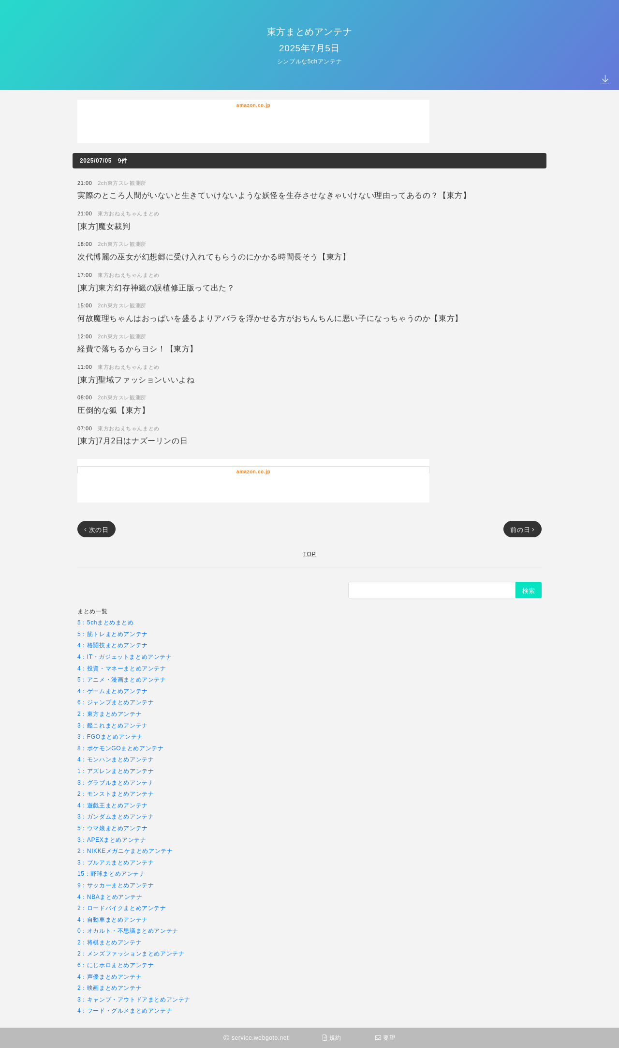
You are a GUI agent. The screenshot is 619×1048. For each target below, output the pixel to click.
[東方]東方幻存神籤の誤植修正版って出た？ (156, 287)
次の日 (96, 529)
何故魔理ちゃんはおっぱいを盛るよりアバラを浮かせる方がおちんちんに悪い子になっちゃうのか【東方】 (270, 317)
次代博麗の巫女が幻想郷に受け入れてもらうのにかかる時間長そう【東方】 (213, 256)
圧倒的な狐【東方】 (113, 409)
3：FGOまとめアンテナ (110, 736)
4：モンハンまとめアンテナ (115, 759)
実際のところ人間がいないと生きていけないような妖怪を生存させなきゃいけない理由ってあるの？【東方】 (274, 194)
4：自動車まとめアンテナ (112, 919)
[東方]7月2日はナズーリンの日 (132, 440)
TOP (309, 554)
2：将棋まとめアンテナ (109, 942)
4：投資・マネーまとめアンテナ (121, 668)
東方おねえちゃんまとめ (129, 213)
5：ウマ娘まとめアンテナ (112, 828)
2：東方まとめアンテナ (109, 713)
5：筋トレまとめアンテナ (112, 634)
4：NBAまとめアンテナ (110, 896)
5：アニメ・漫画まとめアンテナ (121, 679)
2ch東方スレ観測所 (122, 183)
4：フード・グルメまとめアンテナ (124, 1010)
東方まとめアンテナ (309, 31)
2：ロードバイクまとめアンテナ (121, 907)
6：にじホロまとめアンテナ (115, 965)
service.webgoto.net (256, 1037)
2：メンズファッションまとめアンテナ (130, 953)
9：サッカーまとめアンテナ (115, 885)
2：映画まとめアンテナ (109, 987)
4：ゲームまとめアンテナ (112, 691)
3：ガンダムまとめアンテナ (115, 816)
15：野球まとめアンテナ (111, 873)
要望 (385, 1037)
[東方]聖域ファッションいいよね (136, 379)
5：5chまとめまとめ (105, 622)
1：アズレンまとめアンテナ (115, 771)
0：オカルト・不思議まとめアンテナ (127, 930)
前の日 (522, 529)
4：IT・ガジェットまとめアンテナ (124, 656)
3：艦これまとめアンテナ (112, 725)
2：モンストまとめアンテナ (115, 793)
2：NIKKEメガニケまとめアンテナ (125, 850)
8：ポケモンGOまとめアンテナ (120, 748)
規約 (332, 1037)
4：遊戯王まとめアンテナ (112, 805)
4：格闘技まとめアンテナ (112, 645)
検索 (528, 590)
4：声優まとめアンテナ (109, 976)
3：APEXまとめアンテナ (112, 839)
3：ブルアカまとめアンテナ (115, 862)
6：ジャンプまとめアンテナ (115, 702)
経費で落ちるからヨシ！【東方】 (137, 348)
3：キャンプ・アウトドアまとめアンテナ (134, 999)
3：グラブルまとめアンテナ (115, 782)
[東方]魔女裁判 (104, 225)
